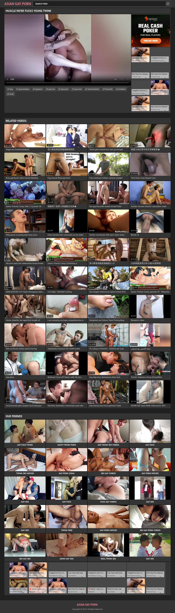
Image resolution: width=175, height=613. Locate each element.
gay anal (78, 89)
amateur (122, 89)
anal (12, 94)
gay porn (64, 89)
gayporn (39, 89)
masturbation (93, 89)
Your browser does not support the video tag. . (67, 50)
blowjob (109, 89)
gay (11, 89)
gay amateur (24, 89)
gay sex (52, 89)
